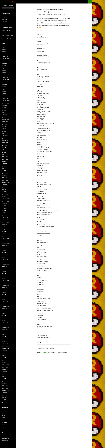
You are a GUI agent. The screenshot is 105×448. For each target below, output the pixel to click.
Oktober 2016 (5, 241)
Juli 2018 (4, 205)
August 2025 (4, 63)
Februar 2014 (5, 297)
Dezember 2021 (5, 138)
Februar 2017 (5, 234)
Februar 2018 (5, 213)
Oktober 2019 (5, 180)
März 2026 (4, 51)
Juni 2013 (4, 311)
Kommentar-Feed (5, 438)
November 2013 (5, 303)
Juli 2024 (4, 86)
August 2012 (4, 329)
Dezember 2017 (5, 217)
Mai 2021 (4, 151)
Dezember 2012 (5, 322)
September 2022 (5, 123)
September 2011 (5, 348)
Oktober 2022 (5, 121)
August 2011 (4, 350)
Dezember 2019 (5, 177)
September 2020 (5, 161)
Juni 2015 (4, 269)
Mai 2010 (4, 376)
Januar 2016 (4, 257)
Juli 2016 (4, 247)
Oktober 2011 (5, 346)
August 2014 (4, 287)
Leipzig (44, 9)
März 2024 (4, 93)
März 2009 (4, 401)
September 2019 (5, 182)
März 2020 (4, 171)
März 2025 (4, 72)
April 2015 (4, 273)
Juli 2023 (4, 107)
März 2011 (4, 359)
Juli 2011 (4, 352)
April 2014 (4, 294)
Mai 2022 (4, 130)
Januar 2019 (4, 196)
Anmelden (4, 435)
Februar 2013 (5, 318)
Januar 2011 (4, 362)
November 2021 (5, 140)
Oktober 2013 (5, 304)
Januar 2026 (4, 54)
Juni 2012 (4, 332)
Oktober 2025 (5, 60)
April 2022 (4, 131)
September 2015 (5, 264)
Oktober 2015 (5, 262)
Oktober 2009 (5, 388)
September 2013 (5, 306)
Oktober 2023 (5, 102)
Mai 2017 (4, 229)
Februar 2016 (5, 255)
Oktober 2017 (5, 220)
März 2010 (4, 380)
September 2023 (5, 103)
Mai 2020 (4, 168)
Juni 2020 (4, 166)
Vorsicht (3, 424)
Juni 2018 (4, 206)
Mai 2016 (4, 250)
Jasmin (48, 14)
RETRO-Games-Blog (8, 2)
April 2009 (4, 399)
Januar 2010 (4, 383)
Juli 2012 (4, 331)
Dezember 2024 (5, 77)
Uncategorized (5, 420)
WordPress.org (5, 440)
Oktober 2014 (5, 283)
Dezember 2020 (5, 156)
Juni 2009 (4, 395)
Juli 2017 (4, 226)
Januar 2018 (4, 215)
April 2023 (4, 110)
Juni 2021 (4, 149)
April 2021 (4, 152)
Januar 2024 (4, 96)
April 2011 (4, 357)
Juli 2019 (4, 185)
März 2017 (4, 233)
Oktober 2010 (5, 367)
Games (40, 9)
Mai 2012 (4, 334)
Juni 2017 (4, 227)
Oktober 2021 (5, 142)
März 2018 (4, 212)
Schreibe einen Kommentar (58, 14)
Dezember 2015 (5, 259)
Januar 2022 (4, 137)
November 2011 (5, 345)
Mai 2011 (4, 355)
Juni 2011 (4, 353)
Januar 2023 (4, 116)
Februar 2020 (5, 173)
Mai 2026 (4, 47)
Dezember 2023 (5, 98)
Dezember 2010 (5, 364)
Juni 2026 (4, 46)
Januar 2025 (4, 75)
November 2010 (5, 366)
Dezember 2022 (5, 117)
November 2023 (5, 100)
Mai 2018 (4, 208)
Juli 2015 (4, 268)
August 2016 (4, 245)
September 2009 (5, 390)
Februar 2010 (5, 381)
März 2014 (4, 296)
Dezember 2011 (5, 343)
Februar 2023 (5, 114)
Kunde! (3, 415)
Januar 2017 (4, 236)
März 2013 (4, 317)
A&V (38, 9)
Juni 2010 (4, 374)
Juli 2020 (4, 165)
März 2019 (4, 192)
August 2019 (4, 184)
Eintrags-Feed (5, 436)
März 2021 (4, 154)
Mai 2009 (4, 397)
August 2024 (4, 84)
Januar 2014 (4, 299)
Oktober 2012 (5, 325)
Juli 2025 (4, 65)
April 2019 (4, 191)
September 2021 (5, 144)
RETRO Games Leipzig (51, 9)
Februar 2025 (5, 74)
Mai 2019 (4, 189)
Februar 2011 (5, 360)
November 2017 (5, 219)
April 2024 (4, 91)
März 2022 (4, 133)
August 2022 (4, 124)
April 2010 (4, 378)
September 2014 (5, 285)
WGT (3, 427)
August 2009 (4, 392)
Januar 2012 (4, 341)
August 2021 (4, 145)
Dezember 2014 (5, 280)
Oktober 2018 (5, 199)
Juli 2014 (4, 289)
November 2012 (5, 324)
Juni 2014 (4, 290)
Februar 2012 (5, 339)
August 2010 (4, 371)
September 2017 (5, 222)
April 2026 (4, 49)
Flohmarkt (4, 411)
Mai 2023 (4, 109)
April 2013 (4, 315)
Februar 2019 (5, 194)
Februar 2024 (5, 95)
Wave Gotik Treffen (6, 425)
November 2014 (5, 282)
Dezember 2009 (5, 385)
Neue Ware (54, 341)
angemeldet (45, 352)
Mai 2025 (4, 68)
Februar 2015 (5, 276)
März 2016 (4, 254)
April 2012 (4, 336)
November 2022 (5, 119)
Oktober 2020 (5, 159)
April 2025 (4, 70)
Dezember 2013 (5, 301)
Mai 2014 (4, 292)
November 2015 (5, 261)
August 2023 (4, 105)
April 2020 (4, 170)
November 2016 (5, 240)
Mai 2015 (4, 271)
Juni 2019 (4, 187)
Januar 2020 (4, 175)
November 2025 (5, 58)
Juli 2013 (4, 310)
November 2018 (5, 198)
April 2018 (4, 210)
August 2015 (4, 266)
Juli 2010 (4, 373)
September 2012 (5, 327)
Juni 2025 (4, 67)
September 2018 (5, 201)
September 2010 (5, 369)
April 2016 (4, 252)
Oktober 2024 (5, 81)
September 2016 (5, 243)
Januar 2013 (4, 320)
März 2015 (4, 275)
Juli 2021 (4, 147)
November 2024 (5, 79)
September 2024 (5, 82)
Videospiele (60, 9)
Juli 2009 (4, 394)
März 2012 (4, 338)
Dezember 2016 (5, 238)
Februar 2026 (5, 53)
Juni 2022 (4, 128)
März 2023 (4, 112)
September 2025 (5, 61)
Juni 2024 (4, 88)
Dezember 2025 (5, 56)
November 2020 (5, 158)
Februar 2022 (5, 135)
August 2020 (4, 163)
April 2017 (4, 231)
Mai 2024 (4, 89)
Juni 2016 (4, 248)
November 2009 (5, 387)
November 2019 (5, 178)
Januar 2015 (4, 278)
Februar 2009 (5, 402)
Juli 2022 (4, 126)
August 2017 (4, 224)
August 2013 (4, 308)
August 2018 (4, 203)
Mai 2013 (4, 313)
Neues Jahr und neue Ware (54, 336)
